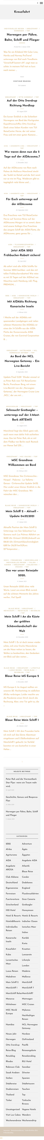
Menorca (10, 999)
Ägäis (6, 560)
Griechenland (31, 560)
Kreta (24, 943)
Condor (25, 877)
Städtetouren (28, 1084)
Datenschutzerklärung (17, 1130)
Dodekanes (27, 883)
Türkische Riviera (26, 1102)
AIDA (6, 146)
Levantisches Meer (12, 962)
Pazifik (25, 1045)
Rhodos (9, 1061)
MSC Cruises (25, 456)
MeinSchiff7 (27, 993)
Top (28, 31)
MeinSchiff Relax (14, 993)
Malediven (32, 565)
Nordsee (26, 1034)
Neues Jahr (11, 1034)
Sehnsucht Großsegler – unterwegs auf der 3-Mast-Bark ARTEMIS (22, 415)
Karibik (7, 565)
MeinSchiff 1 (9, 611)
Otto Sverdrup (26, 97)
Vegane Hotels (29, 1109)
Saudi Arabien (12, 1073)
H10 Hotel (10, 910)
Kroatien (26, 949)
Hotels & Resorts (30, 916)
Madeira (26, 971)
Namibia (10, 1025)
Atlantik (26, 866)
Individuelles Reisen (14, 28)
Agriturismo (11, 855)
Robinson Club (13, 1067)
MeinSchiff (27, 982)
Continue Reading (22, 81)
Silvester (26, 1073)
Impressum (7, 1130)
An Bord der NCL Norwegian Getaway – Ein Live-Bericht (22, 361)
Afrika (9, 849)
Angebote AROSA (10, 868)
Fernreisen (16, 560)
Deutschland (12, 883)
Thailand (10, 1095)
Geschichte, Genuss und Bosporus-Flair (22, 799)
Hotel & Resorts (13, 916)
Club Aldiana (12, 877)
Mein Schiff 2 (12, 982)
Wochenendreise (13, 1120)
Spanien (19, 567)
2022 (7, 295)
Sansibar (26, 1067)
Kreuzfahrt (32, 28)
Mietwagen (27, 999)
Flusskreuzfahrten (24, 244)
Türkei (9, 1100)
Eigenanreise (12, 888)
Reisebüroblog (29, 1056)
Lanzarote (27, 955)
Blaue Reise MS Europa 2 (22, 676)
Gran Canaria (28, 899)
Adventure (27, 844)
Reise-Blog (23, 611)
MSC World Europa (11, 1012)
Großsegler (12, 406)
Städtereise (11, 1084)
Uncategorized (13, 1109)
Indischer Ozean (30, 921)
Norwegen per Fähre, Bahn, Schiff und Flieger (22, 814)
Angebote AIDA (18, 146)
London (25, 966)
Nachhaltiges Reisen (28, 1017)
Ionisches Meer (29, 927)
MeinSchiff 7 (28, 988)
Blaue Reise (10, 505)
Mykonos (26, 1010)
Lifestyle (35, 668)
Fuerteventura (12, 899)
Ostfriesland (28, 1039)
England (26, 888)
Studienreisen (12, 1089)
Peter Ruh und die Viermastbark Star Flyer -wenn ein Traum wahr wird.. (21, 783)
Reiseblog (35, 611)
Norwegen (19, 31)
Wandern (26, 1115)
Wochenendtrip (29, 1120)
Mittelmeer (25, 350)
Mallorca (26, 977)
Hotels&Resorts (13, 921)
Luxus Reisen (16, 670)
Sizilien (9, 1078)
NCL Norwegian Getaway (30, 1026)
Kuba (8, 955)
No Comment (22, 85)
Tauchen (26, 1089)
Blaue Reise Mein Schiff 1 (22, 720)
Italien (32, 562)
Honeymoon (27, 910)
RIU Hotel (26, 1061)
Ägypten (26, 855)
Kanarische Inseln (27, 295)
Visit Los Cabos (13, 1115)
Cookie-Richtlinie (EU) (31, 1130)
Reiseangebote (29, 1050)
